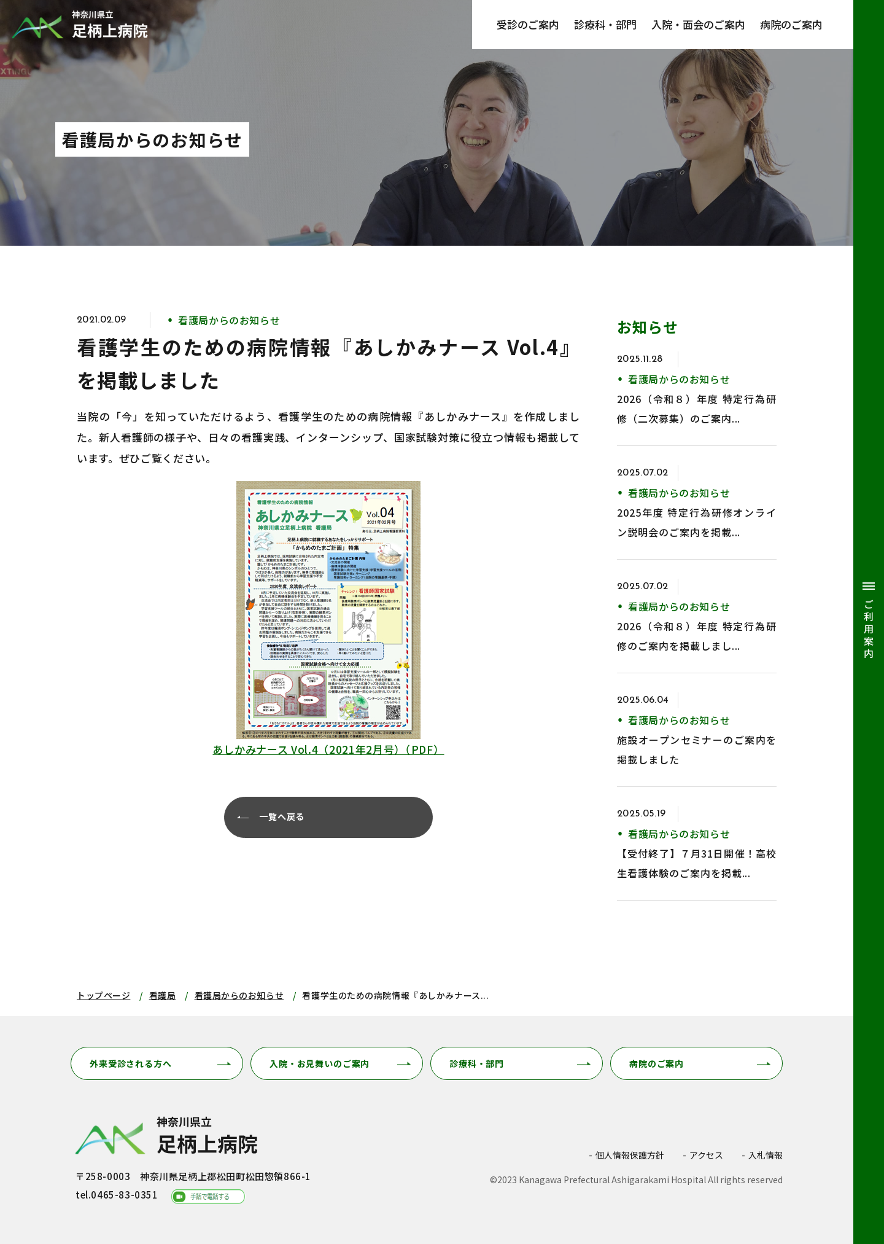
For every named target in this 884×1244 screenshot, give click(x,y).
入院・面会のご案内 (698, 24)
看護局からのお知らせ (239, 995)
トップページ (103, 995)
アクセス (706, 1155)
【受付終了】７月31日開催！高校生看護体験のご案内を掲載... (697, 863)
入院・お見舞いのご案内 (319, 1063)
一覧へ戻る (283, 817)
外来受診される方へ (131, 1063)
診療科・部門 (605, 24)
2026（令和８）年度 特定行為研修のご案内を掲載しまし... (697, 636)
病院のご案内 (791, 24)
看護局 (162, 995)
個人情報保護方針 (629, 1155)
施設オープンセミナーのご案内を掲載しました (697, 749)
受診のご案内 (528, 24)
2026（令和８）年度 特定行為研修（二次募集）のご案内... (697, 408)
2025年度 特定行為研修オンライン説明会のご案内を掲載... (697, 522)
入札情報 (765, 1155)
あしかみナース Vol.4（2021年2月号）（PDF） (328, 749)
